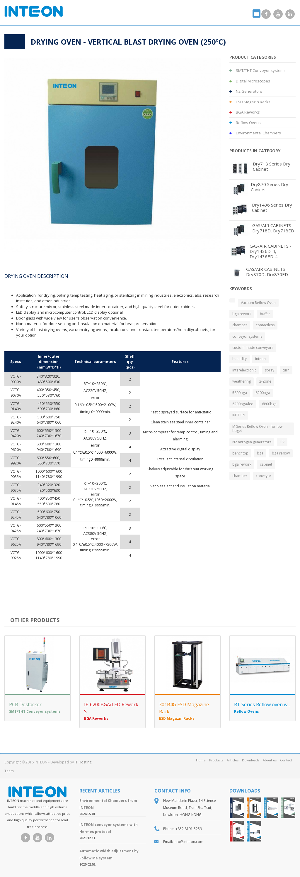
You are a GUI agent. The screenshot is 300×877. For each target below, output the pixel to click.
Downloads (250, 760)
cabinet (266, 464)
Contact (286, 760)
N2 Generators (245, 91)
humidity (239, 358)
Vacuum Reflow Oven (258, 302)
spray (269, 370)
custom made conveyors (252, 347)
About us (270, 760)
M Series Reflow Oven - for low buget (257, 428)
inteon (260, 358)
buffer (265, 313)
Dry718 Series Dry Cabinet (271, 166)
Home (201, 760)
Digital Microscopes (249, 81)
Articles (232, 760)
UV (282, 442)
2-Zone (265, 381)
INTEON (238, 415)
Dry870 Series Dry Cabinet (269, 187)
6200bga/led (242, 403)
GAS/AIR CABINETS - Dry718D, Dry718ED (273, 228)
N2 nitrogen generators (251, 442)
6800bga (269, 403)
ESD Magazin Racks (249, 101)
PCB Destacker (25, 704)
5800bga (239, 392)
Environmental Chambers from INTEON (108, 804)
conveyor (263, 475)
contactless (265, 324)
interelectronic (244, 370)
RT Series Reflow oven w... (262, 704)
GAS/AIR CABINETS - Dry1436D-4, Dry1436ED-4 (271, 251)
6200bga (262, 392)
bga (260, 453)
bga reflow (281, 453)
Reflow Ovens (245, 122)
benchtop (240, 453)
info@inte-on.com (188, 841)
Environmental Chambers (255, 133)
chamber (239, 324)
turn (286, 370)
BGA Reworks (244, 112)
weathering (241, 381)
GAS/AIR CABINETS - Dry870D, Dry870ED (267, 271)
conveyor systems (247, 336)
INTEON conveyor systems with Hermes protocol (108, 828)
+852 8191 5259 (188, 828)
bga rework (241, 313)
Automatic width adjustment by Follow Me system (109, 855)
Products (216, 760)
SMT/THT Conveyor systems (257, 70)
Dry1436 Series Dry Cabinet (272, 207)
